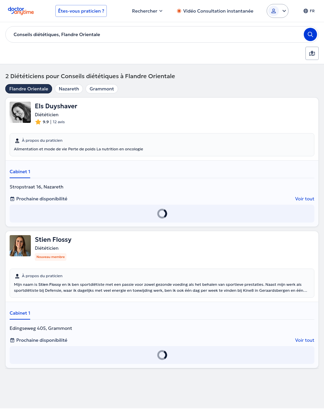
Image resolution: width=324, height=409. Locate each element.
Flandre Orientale (28, 89)
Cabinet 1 (20, 172)
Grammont (102, 89)
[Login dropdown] (278, 11)
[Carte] (312, 53)
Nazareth (69, 89)
